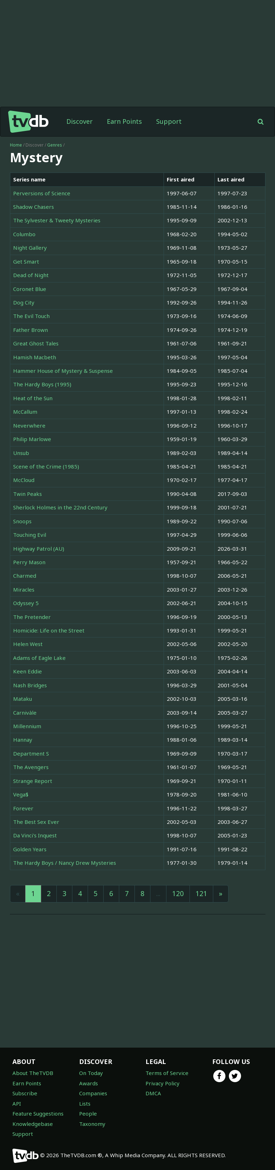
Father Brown (30, 329)
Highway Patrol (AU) (38, 548)
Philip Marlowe (32, 439)
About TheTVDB (32, 1072)
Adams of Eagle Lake (39, 657)
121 (201, 893)
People (88, 1113)
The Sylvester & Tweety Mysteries (56, 220)
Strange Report (32, 780)
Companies (93, 1093)
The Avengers (31, 767)
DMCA (153, 1093)
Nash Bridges (30, 685)
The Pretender (32, 616)
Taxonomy (92, 1123)
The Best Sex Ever (36, 821)
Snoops (22, 521)
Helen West (28, 643)
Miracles (23, 589)
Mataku (22, 698)
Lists (84, 1103)
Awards (88, 1083)
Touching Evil (29, 534)
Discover (79, 121)
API (16, 1103)
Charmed (24, 575)
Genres (54, 145)
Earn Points (124, 121)
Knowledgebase (32, 1123)
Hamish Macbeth (34, 357)
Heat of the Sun (33, 398)
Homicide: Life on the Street (48, 630)
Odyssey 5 (26, 603)
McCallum (25, 411)
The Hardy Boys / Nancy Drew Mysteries (64, 862)
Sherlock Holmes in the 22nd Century (60, 507)
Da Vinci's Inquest (35, 835)
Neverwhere (29, 425)
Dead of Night (31, 275)
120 (178, 893)
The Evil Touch (31, 315)
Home (16, 145)
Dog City (23, 302)
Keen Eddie (27, 671)
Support (169, 121)
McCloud (23, 479)
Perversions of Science (41, 193)
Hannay (22, 739)
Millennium (27, 726)
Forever (23, 808)
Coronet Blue (29, 288)
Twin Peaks (27, 493)
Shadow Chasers (33, 206)
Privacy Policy (162, 1083)
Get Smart (26, 261)
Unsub (21, 452)
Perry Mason (29, 562)
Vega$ (20, 794)
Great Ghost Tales (36, 343)
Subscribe (24, 1093)
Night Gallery (30, 247)
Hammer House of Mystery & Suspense (63, 370)
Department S (31, 753)
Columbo (24, 234)
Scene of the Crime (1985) (46, 466)
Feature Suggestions (38, 1113)
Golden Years (29, 849)
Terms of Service (166, 1072)
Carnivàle (25, 712)
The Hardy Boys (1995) (42, 384)
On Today (91, 1072)
